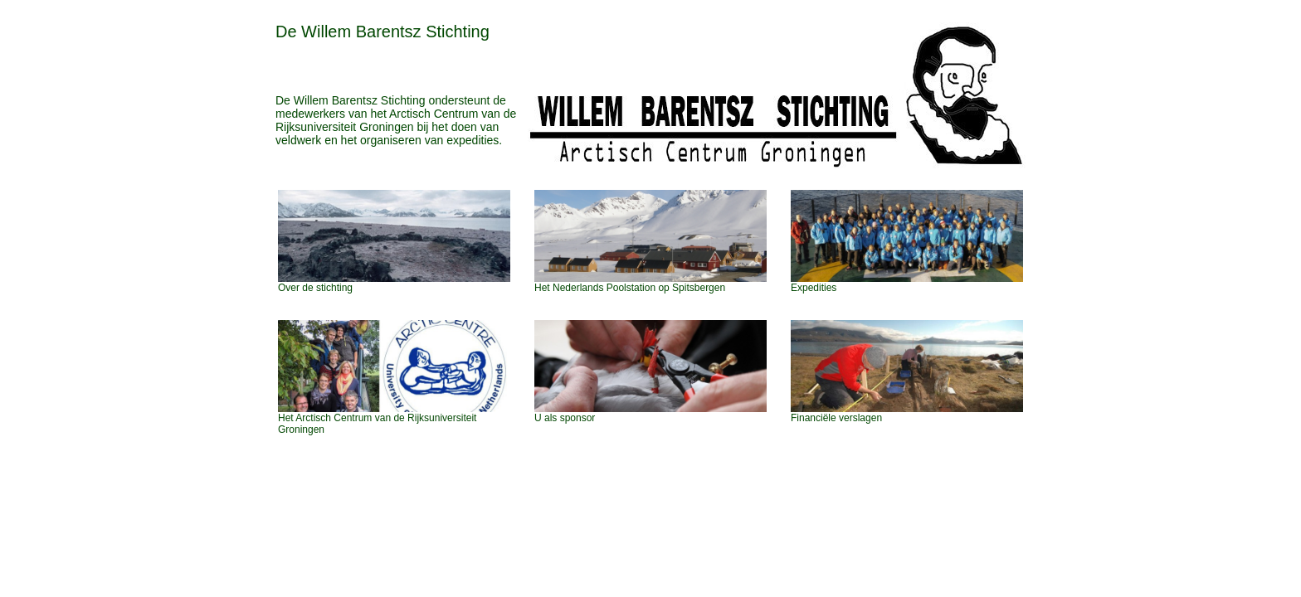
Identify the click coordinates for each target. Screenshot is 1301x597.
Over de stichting (315, 288)
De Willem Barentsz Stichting (382, 31)
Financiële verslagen (836, 418)
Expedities (813, 288)
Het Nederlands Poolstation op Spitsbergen (629, 288)
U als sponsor (564, 418)
